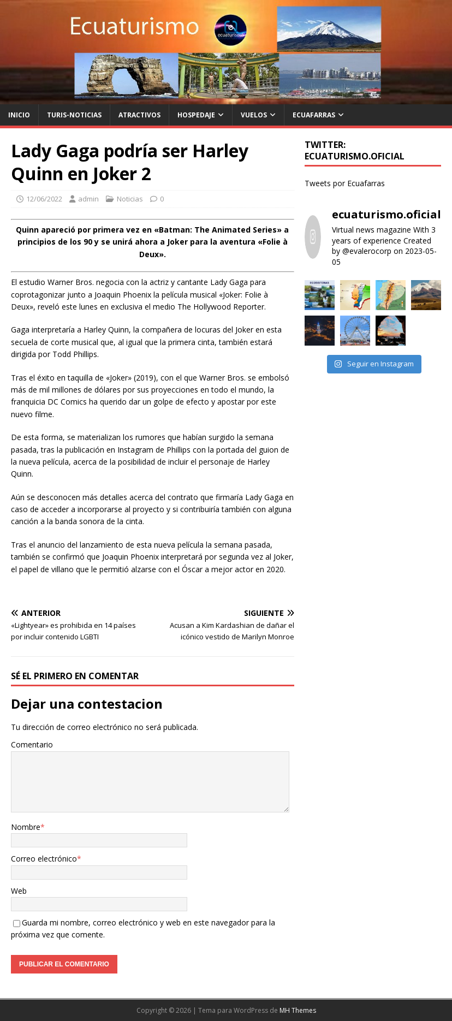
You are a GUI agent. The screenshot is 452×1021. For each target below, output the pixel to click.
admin (88, 199)
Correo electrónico (44, 858)
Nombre (25, 827)
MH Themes (297, 1010)
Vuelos (254, 115)
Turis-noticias (74, 115)
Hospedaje (196, 115)
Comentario (32, 744)
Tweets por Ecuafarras (345, 183)
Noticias (130, 199)
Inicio (19, 115)
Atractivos (139, 115)
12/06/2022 (44, 199)
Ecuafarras (314, 115)
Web (19, 891)
